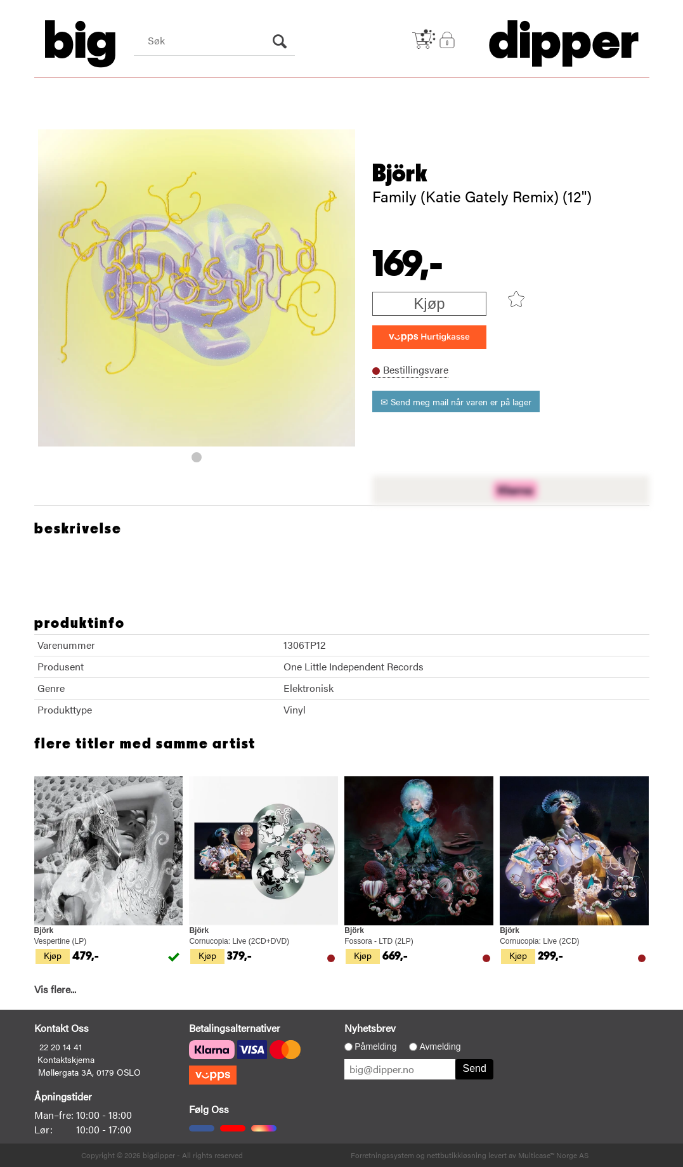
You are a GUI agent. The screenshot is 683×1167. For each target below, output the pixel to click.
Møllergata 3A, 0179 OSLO (89, 1072)
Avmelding (439, 1046)
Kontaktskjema (65, 1059)
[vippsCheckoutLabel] (429, 337)
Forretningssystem (382, 1155)
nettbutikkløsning (456, 1155)
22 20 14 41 (60, 1046)
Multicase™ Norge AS (553, 1155)
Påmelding (375, 1046)
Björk (399, 173)
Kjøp (429, 303)
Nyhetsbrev (370, 1027)
